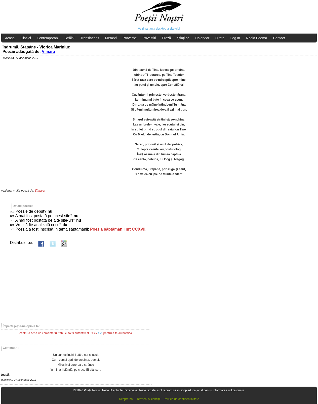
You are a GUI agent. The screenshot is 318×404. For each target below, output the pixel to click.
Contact (279, 38)
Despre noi (126, 399)
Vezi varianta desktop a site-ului (159, 28)
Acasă (10, 38)
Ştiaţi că (183, 38)
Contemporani (48, 38)
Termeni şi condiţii (148, 399)
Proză (166, 38)
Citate (220, 38)
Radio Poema (256, 38)
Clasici (26, 38)
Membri (111, 38)
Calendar (202, 38)
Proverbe (130, 38)
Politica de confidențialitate (181, 399)
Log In (235, 38)
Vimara (48, 51)
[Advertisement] (76, 283)
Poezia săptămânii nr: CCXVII (117, 229)
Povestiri (149, 38)
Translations (89, 38)
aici (100, 333)
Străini (70, 38)
